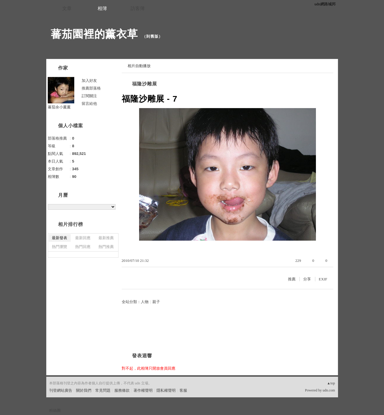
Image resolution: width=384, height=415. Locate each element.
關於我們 (83, 390)
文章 (67, 8)
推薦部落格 (91, 88)
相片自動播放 (139, 66)
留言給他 (89, 103)
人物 (145, 302)
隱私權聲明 (166, 390)
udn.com (329, 390)
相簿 (102, 8)
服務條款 (122, 390)
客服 (183, 390)
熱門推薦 (106, 246)
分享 (307, 279)
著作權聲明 (143, 390)
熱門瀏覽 (59, 246)
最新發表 (59, 238)
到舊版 (152, 36)
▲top (331, 383)
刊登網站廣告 (60, 390)
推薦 (292, 279)
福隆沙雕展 (144, 83)
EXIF (323, 279)
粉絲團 (55, 410)
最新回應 (82, 238)
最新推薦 (106, 238)
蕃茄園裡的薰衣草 (94, 34)
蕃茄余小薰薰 (59, 107)
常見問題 (103, 390)
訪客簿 (138, 8)
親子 (156, 302)
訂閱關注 (89, 96)
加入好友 (89, 80)
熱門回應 (82, 246)
